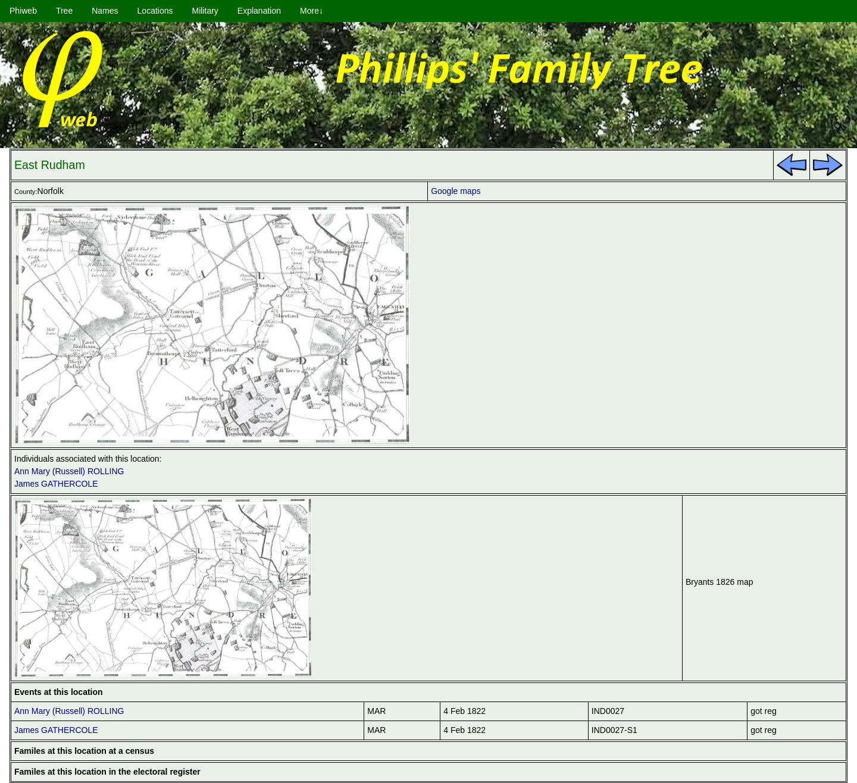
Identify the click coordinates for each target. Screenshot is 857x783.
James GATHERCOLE (56, 483)
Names (105, 10)
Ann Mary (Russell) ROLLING (69, 471)
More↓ (311, 10)
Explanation (259, 10)
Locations (155, 10)
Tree (64, 10)
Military (205, 10)
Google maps (455, 191)
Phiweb (23, 10)
